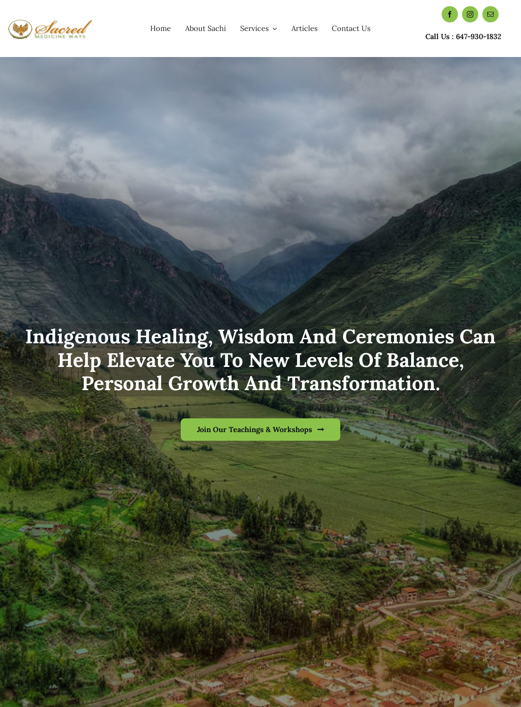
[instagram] (470, 14)
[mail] (490, 14)
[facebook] (450, 14)
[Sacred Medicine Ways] (51, 19)
